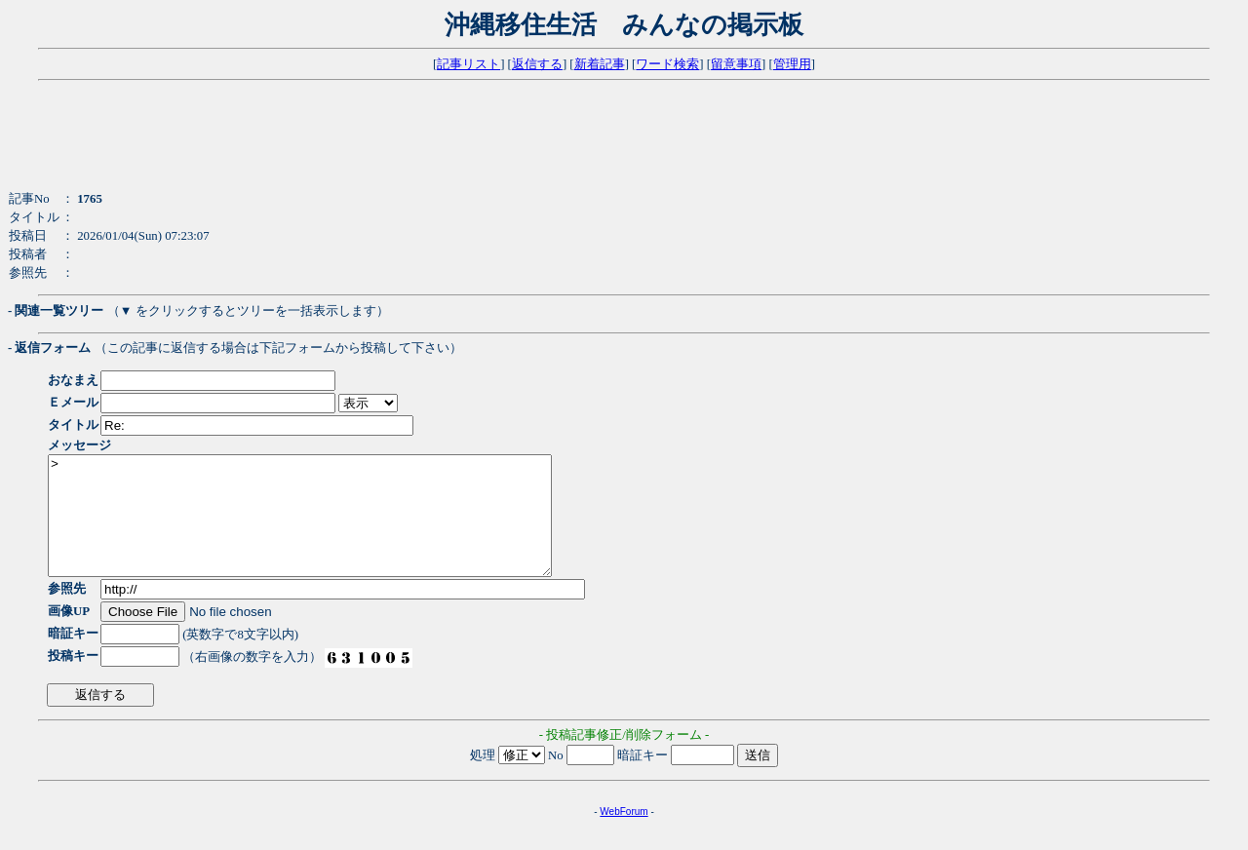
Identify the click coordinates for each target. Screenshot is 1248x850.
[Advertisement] (481, 146)
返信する (537, 64)
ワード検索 (667, 64)
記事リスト (468, 64)
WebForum (623, 835)
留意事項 (736, 64)
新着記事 (599, 64)
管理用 (792, 64)
